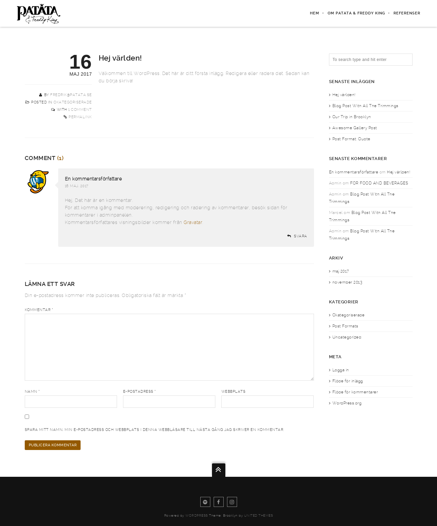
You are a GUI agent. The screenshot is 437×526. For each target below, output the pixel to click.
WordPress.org (347, 403)
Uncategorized (346, 337)
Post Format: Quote (351, 139)
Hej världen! (344, 94)
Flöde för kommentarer (355, 392)
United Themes (258, 515)
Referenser (407, 13)
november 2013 (347, 282)
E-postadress (139, 391)
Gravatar (193, 222)
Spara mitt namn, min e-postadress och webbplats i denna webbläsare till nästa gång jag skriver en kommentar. (154, 430)
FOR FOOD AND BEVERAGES (379, 183)
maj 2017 (340, 271)
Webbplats (233, 391)
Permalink (80, 117)
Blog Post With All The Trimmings (365, 105)
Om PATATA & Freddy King (356, 13)
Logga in (340, 370)
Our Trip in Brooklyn (351, 117)
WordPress (196, 515)
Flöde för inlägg (347, 381)
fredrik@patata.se (71, 95)
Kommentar (39, 310)
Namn (32, 391)
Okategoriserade (72, 102)
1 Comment (80, 109)
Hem (314, 13)
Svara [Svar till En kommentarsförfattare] (300, 236)
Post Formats (345, 326)
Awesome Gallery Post (354, 128)
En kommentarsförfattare (93, 178)
